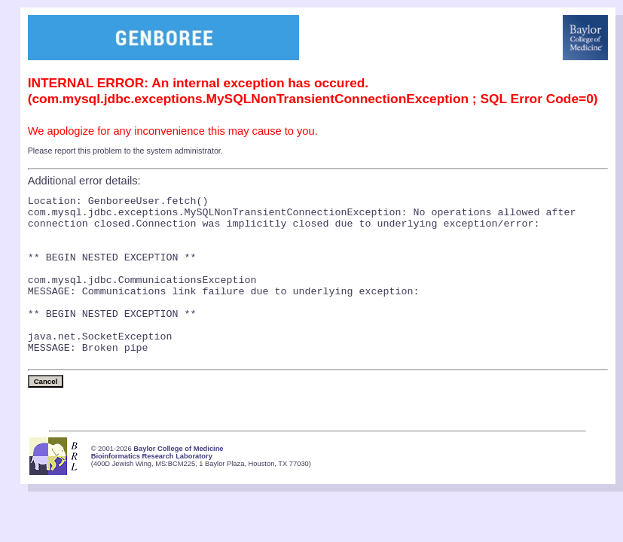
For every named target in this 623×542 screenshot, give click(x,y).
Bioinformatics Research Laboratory (151, 490)
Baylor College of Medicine (178, 482)
